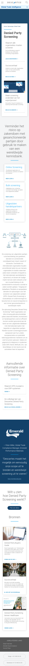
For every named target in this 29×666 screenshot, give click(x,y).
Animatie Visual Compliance (10, 646)
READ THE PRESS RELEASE (14, 478)
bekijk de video (10, 76)
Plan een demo (14, 508)
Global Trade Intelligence (11, 7)
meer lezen (9, 179)
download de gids (10, 559)
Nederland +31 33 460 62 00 (14, 663)
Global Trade (17, 26)
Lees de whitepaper (11, 59)
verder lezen (8, 628)
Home (5, 26)
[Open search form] (27, 2)
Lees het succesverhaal (13, 592)
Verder (7, 391)
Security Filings (7, 648)
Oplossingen (11, 26)
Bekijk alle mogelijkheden (12, 407)
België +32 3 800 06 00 (14, 656)
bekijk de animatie (11, 110)
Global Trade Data (7, 643)
